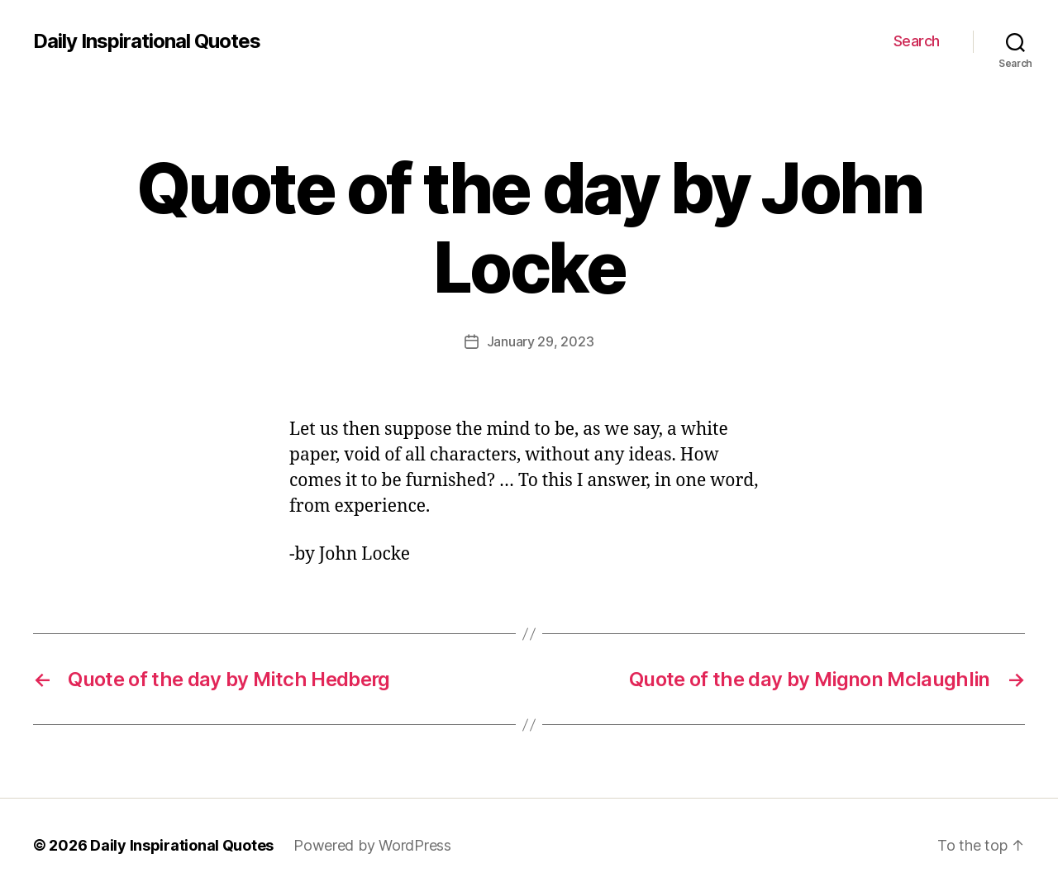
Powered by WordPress (372, 845)
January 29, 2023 (540, 341)
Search (917, 41)
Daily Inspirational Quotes (146, 41)
